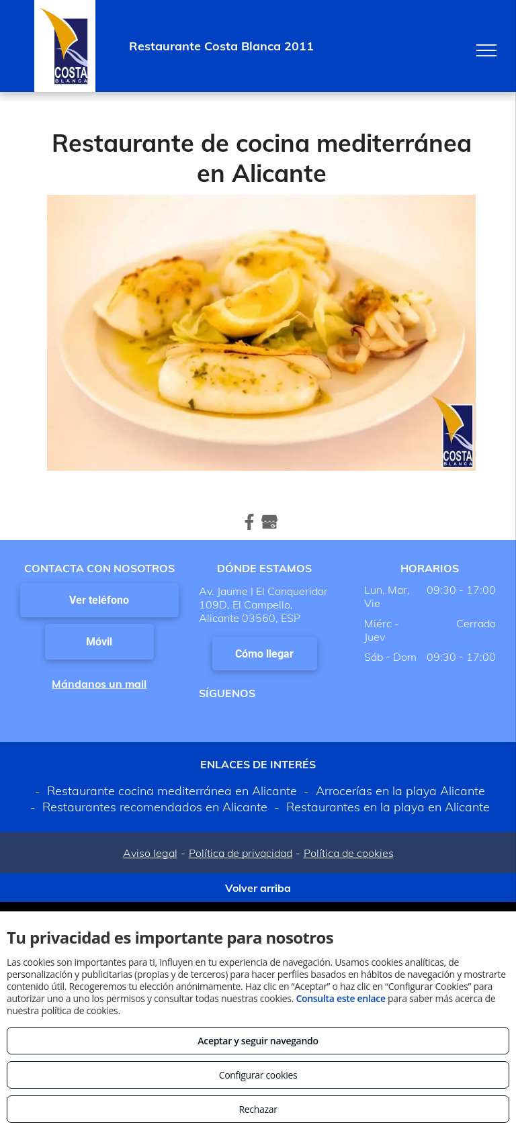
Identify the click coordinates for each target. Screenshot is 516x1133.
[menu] (486, 50)
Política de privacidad (240, 853)
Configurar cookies (258, 1075)
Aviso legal (150, 853)
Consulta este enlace (340, 998)
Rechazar (258, 1109)
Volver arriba (258, 888)
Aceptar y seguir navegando (258, 1040)
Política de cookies (349, 853)
